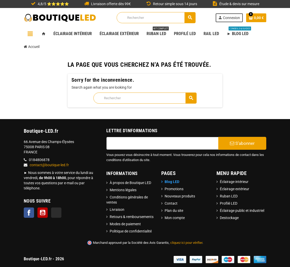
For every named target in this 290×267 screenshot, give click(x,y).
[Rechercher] (156, 17)
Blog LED (172, 182)
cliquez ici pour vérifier (186, 243)
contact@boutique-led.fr (49, 165)
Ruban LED (229, 196)
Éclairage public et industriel (242, 210)
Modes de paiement (125, 224)
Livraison (117, 209)
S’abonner (242, 143)
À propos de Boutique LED (130, 183)
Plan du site (174, 210)
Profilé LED (228, 203)
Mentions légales (123, 190)
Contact (171, 203)
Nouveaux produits (180, 196)
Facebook (29, 212)
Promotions (174, 189)
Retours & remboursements (132, 217)
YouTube (42, 212)
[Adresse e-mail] (162, 143)
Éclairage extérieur (234, 189)
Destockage (229, 218)
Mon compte (175, 218)
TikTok (56, 212)
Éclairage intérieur (234, 182)
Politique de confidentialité (131, 231)
